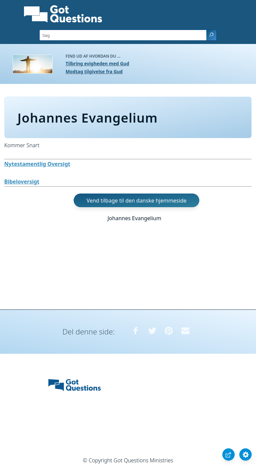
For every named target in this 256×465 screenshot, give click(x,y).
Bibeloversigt (21, 181)
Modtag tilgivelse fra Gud (94, 71)
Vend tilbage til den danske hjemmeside (137, 200)
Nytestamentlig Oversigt (37, 164)
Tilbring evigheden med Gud (97, 63)
